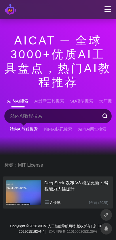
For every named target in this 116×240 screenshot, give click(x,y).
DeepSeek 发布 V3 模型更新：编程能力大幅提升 (76, 185)
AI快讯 (55, 203)
